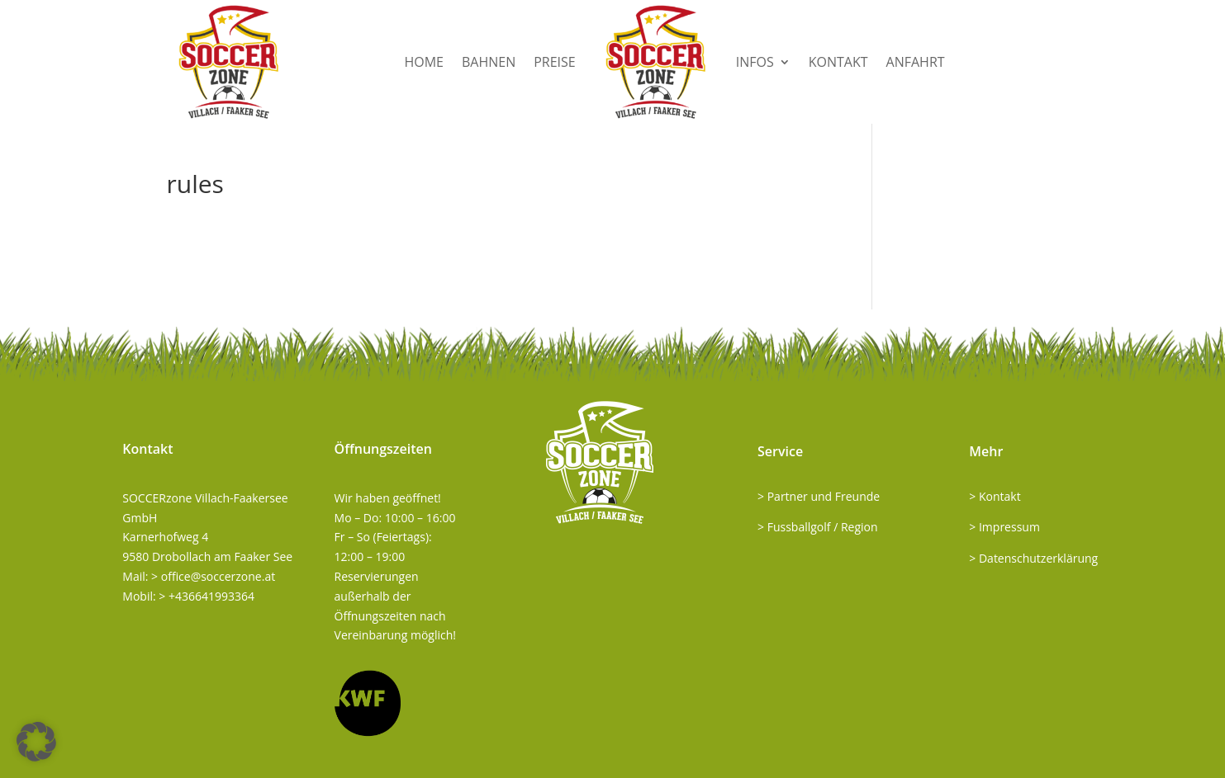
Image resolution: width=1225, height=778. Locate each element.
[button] (36, 741)
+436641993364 (211, 596)
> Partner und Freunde (818, 496)
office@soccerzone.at (218, 576)
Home (424, 62)
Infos (755, 62)
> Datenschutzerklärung (1033, 558)
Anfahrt (915, 62)
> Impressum (1004, 527)
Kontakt (838, 62)
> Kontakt (994, 496)
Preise (555, 62)
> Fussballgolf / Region (817, 527)
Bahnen (488, 62)
